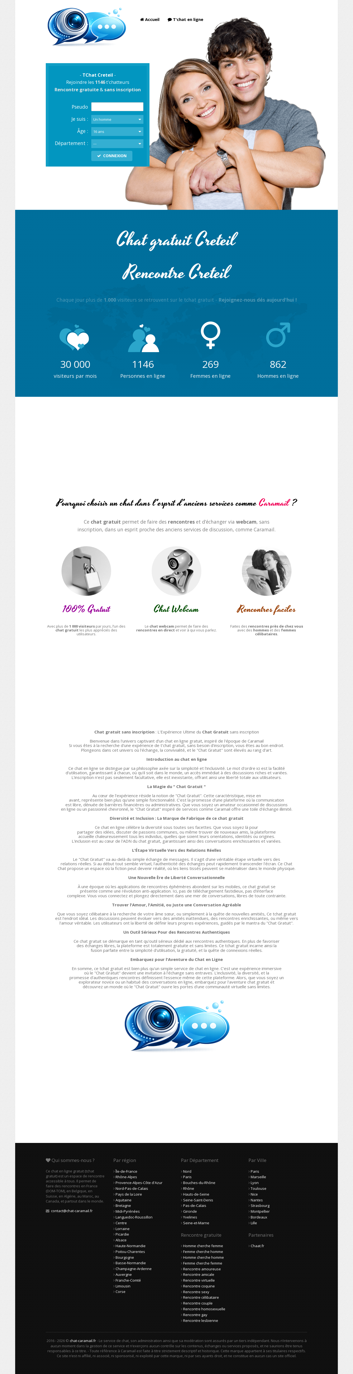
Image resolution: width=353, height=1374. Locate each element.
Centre (121, 1222)
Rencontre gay (195, 1314)
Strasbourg (260, 1205)
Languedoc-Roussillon (134, 1217)
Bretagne (123, 1205)
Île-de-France (126, 1171)
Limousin (123, 1286)
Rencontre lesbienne (200, 1320)
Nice (254, 1194)
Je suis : (79, 119)
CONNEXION (112, 155)
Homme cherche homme (203, 1257)
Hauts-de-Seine (196, 1194)
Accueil (149, 19)
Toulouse (258, 1188)
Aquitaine (124, 1200)
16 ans (98, 131)
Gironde (190, 1211)
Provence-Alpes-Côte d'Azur (139, 1182)
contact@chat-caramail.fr (72, 1210)
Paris (187, 1176)
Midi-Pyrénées (128, 1211)
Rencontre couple (198, 1303)
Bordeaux (259, 1217)
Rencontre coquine (199, 1286)
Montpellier (260, 1211)
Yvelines (190, 1217)
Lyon (255, 1182)
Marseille (258, 1176)
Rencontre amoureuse (202, 1268)
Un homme (102, 119)
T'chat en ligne (185, 19)
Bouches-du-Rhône (199, 1182)
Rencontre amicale (198, 1274)
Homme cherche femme (203, 1245)
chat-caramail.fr (83, 1340)
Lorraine (123, 1228)
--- (95, 143)
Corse (120, 1291)
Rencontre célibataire (201, 1297)
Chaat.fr (257, 1245)
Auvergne (124, 1274)
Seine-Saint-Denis (198, 1200)
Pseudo (80, 106)
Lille (254, 1222)
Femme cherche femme (202, 1263)
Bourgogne (125, 1257)
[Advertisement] (176, 452)
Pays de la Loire (129, 1194)
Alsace (121, 1240)
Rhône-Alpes (126, 1176)
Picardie (122, 1234)
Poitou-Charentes (130, 1251)
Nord (187, 1171)
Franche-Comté (128, 1280)
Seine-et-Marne (196, 1222)
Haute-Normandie (131, 1245)
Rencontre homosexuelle (204, 1308)
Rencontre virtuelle (199, 1280)
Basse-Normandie (131, 1262)
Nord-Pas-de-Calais (132, 1188)
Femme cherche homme (203, 1251)
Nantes (257, 1200)
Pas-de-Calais (194, 1205)
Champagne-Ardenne (134, 1268)
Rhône (188, 1188)
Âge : (82, 131)
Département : (71, 143)
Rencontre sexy (196, 1291)
